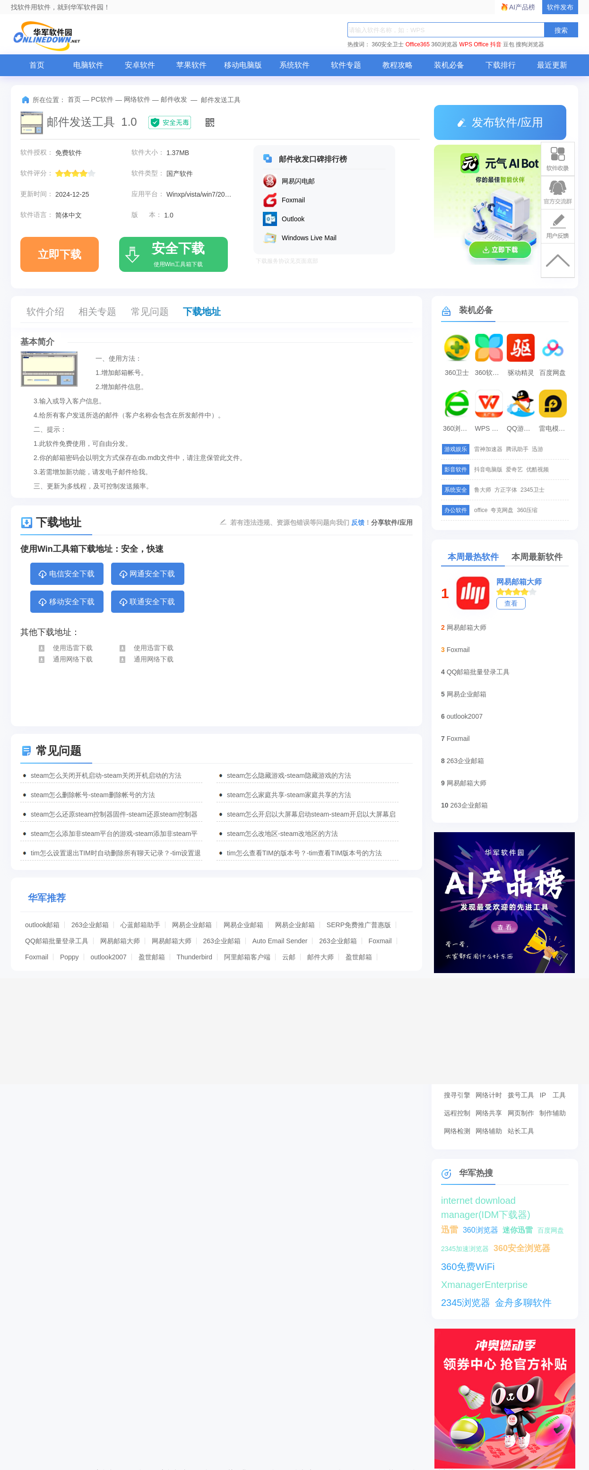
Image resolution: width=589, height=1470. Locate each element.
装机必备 (449, 65)
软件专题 (346, 65)
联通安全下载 (146, 602)
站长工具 (521, 1131)
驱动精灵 (521, 372)
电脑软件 (88, 65)
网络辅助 (489, 1131)
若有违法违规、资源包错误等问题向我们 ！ (300, 522)
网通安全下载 (146, 574)
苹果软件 (191, 65)
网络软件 (137, 99)
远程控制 (457, 1113)
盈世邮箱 (152, 957)
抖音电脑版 (488, 469)
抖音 (496, 44)
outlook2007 (109, 957)
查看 (511, 603)
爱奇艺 (514, 469)
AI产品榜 (522, 7)
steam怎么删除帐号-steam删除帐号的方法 (93, 795)
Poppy (69, 957)
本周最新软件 (537, 557)
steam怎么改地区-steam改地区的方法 (282, 833)
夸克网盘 (502, 510)
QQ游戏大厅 (522, 428)
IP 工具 (553, 1095)
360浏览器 (444, 44)
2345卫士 (532, 490)
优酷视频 (537, 469)
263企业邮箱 (90, 925)
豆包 (508, 44)
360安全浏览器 (522, 1248)
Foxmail (380, 941)
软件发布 (560, 7)
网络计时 (489, 1095)
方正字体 (505, 490)
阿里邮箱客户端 (247, 957)
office (480, 510)
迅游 (537, 449)
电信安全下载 (66, 574)
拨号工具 (521, 1095)
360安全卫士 (388, 44)
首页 (36, 65)
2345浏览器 (466, 1302)
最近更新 (552, 65)
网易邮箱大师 (120, 941)
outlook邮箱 (42, 925)
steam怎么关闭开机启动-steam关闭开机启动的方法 (106, 775)
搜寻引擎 (457, 1095)
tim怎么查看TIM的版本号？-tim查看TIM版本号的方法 (304, 853)
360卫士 (457, 372)
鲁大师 (482, 490)
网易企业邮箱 (192, 925)
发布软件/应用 (500, 122)
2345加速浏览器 (465, 1249)
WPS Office (474, 44)
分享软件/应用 (392, 522)
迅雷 (449, 1230)
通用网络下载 (65, 659)
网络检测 (457, 1131)
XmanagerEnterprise (484, 1284)
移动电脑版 (243, 65)
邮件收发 (174, 99)
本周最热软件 (473, 557)
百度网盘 (552, 372)
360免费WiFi (467, 1266)
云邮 (288, 957)
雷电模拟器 (554, 428)
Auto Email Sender (280, 941)
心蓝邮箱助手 (140, 925)
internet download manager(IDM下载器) (485, 1201)
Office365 (418, 44)
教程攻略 (397, 65)
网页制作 (521, 1113)
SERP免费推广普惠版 (359, 925)
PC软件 (102, 99)
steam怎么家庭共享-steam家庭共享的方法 (289, 795)
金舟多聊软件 (523, 1302)
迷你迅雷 (517, 1230)
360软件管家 (490, 372)
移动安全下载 (66, 602)
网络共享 (489, 1113)
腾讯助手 (517, 449)
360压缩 (527, 510)
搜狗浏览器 (530, 44)
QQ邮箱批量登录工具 (56, 941)
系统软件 (294, 65)
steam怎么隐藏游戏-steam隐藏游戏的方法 (289, 775)
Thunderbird (195, 957)
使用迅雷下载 (65, 648)
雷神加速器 (488, 449)
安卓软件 (140, 65)
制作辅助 (552, 1113)
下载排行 (500, 65)
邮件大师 (320, 957)
